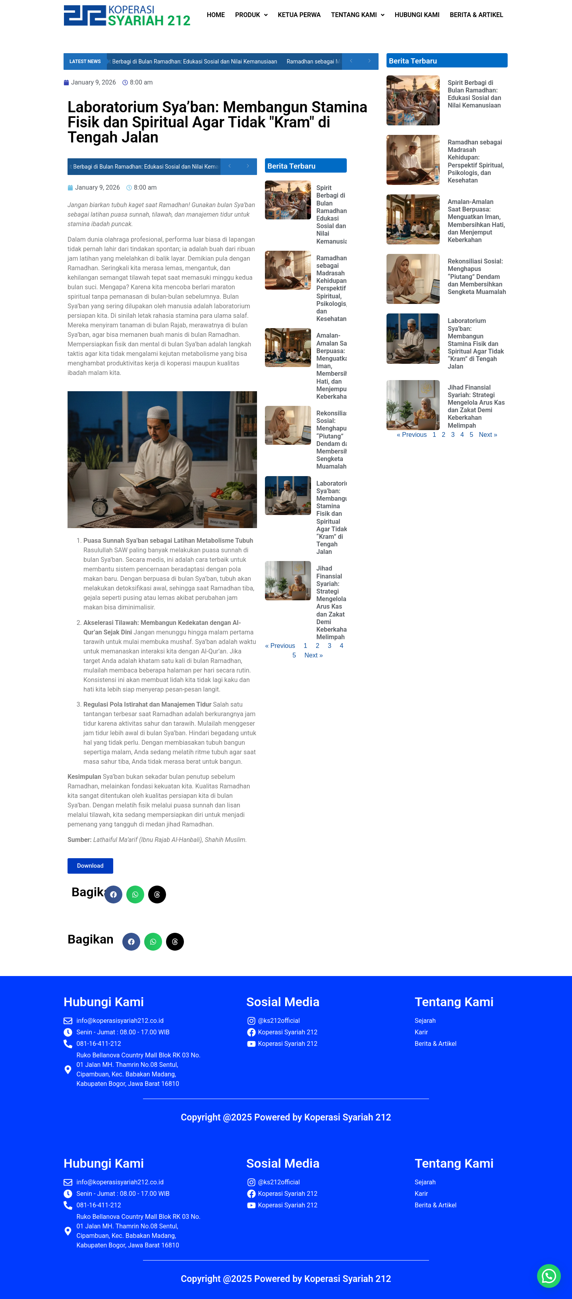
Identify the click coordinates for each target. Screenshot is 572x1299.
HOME (216, 15)
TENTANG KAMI (358, 15)
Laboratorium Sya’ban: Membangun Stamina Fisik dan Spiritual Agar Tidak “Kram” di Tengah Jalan (336, 518)
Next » (314, 655)
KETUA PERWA (299, 15)
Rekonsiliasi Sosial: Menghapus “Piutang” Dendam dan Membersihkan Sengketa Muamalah (338, 439)
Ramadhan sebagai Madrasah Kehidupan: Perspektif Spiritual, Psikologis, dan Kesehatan (332, 288)
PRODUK (251, 15)
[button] (113, 894)
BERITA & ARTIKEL (476, 15)
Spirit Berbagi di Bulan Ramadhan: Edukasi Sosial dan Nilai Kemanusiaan (194, 61)
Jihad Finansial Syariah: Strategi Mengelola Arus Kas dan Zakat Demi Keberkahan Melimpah (333, 603)
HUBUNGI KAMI (417, 15)
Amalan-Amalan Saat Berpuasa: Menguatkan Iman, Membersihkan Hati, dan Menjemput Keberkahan (476, 221)
